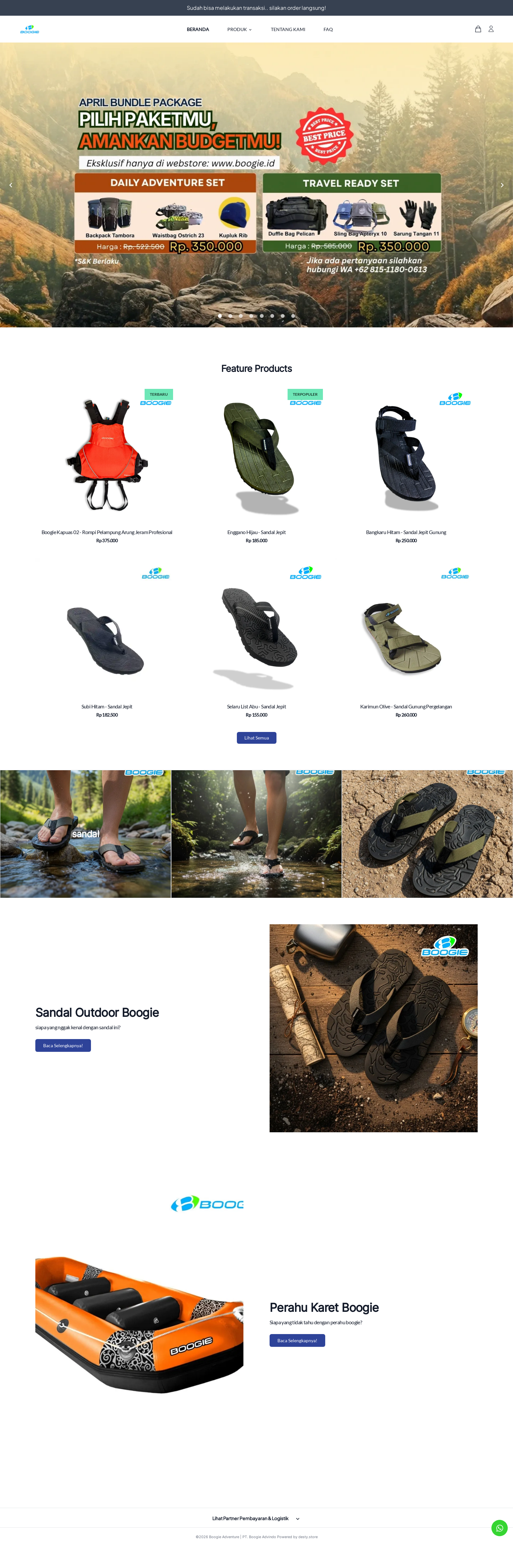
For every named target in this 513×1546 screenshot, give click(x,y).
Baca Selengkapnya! (63, 1045)
